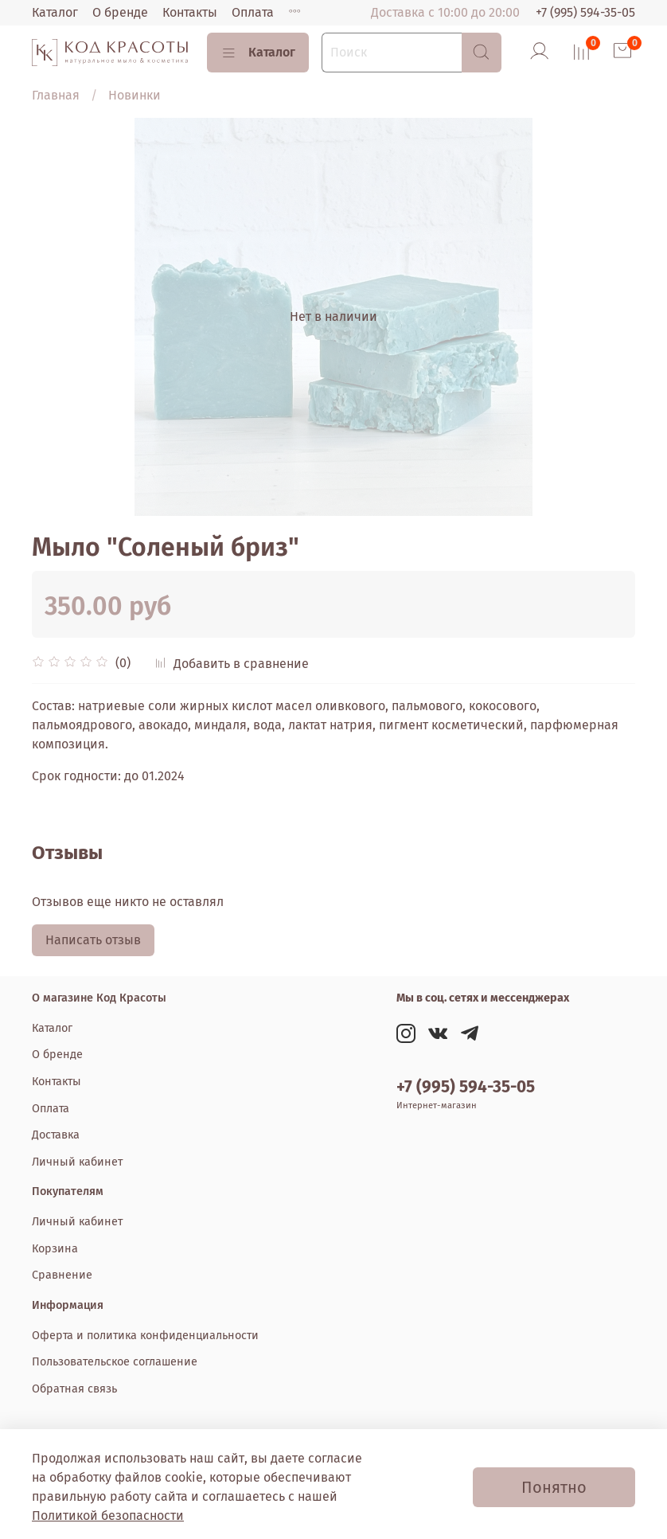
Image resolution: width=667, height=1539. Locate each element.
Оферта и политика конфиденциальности (145, 1335)
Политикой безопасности (108, 1515)
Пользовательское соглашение (114, 1362)
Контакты (189, 12)
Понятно (554, 1487)
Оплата (253, 12)
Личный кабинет (77, 1162)
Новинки (134, 95)
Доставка (56, 1135)
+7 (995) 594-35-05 (585, 12)
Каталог (55, 12)
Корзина (55, 1249)
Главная (56, 95)
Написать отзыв (93, 939)
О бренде (120, 12)
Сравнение (62, 1275)
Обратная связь (74, 1389)
